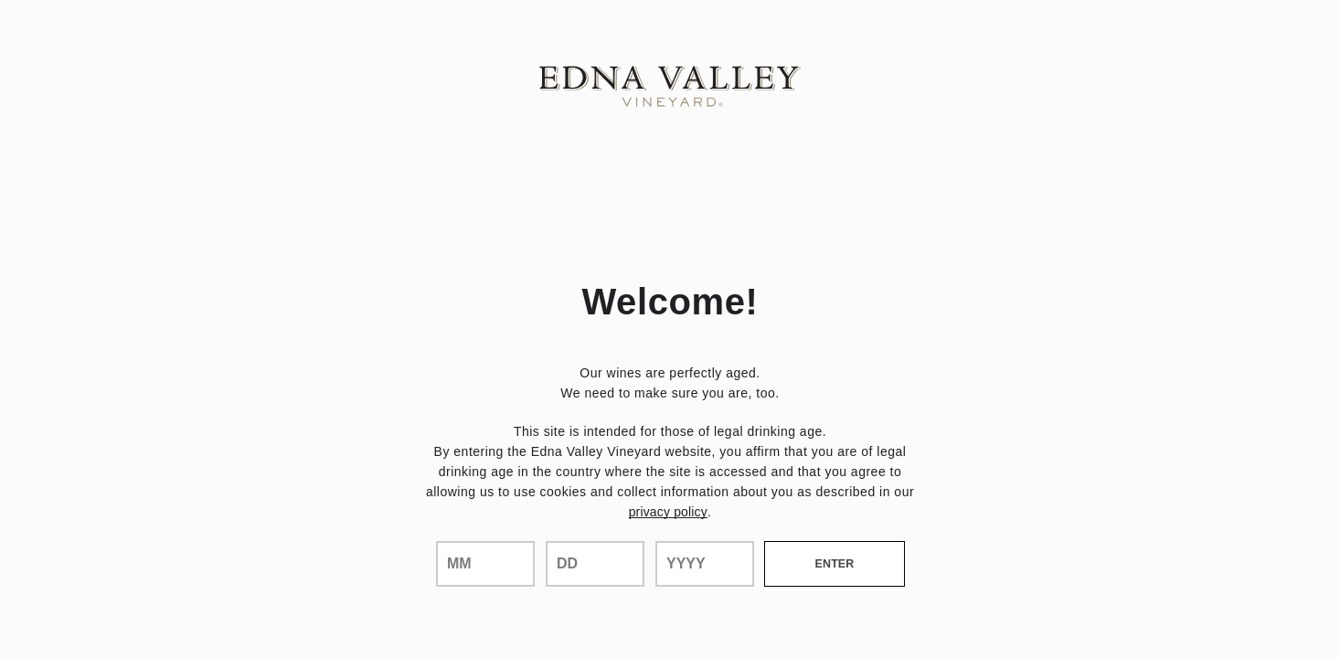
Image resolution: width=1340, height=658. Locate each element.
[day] (595, 564)
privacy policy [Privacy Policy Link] (668, 511)
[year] (704, 564)
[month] (485, 564)
